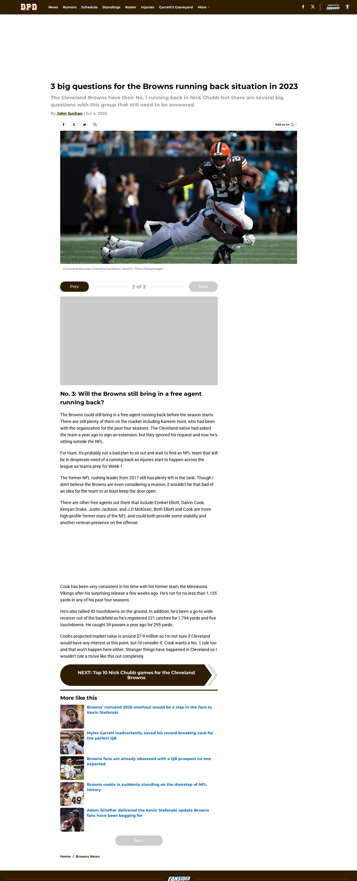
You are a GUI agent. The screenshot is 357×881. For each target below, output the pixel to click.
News (53, 7)
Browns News (88, 856)
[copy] (95, 124)
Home (65, 856)
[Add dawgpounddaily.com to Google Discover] (284, 124)
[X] (313, 7)
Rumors (69, 7)
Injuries (147, 7)
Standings (111, 7)
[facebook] (303, 7)
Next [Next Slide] (203, 286)
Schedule (89, 7)
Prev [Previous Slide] (74, 286)
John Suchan (70, 113)
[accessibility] (347, 6)
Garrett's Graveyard (176, 7)
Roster (130, 7)
